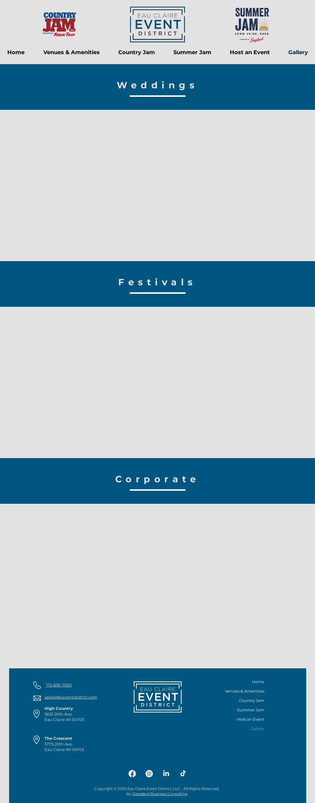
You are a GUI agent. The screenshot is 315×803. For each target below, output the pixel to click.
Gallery (257, 728)
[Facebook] (132, 773)
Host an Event (250, 719)
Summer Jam (250, 709)
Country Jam (251, 700)
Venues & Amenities (247, 691)
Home (258, 681)
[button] (71, 52)
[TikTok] (183, 773)
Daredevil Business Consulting (159, 794)
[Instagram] (149, 773)
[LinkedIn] (166, 773)
